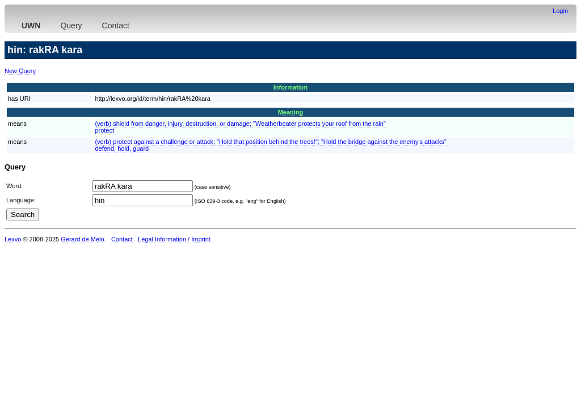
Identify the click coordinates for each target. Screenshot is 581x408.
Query (71, 25)
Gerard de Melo (82, 239)
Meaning (291, 112)
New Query (20, 70)
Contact (115, 25)
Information (290, 87)
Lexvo (13, 239)
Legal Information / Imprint (174, 239)
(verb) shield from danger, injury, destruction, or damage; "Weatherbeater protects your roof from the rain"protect (240, 127)
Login (560, 10)
